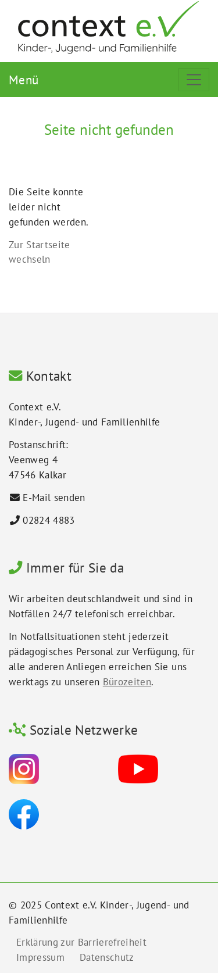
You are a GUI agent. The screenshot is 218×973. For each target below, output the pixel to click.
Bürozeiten (127, 681)
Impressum (40, 957)
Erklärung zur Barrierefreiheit (81, 942)
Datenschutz (107, 957)
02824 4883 (48, 520)
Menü (23, 79)
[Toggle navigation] (193, 79)
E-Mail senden (54, 497)
